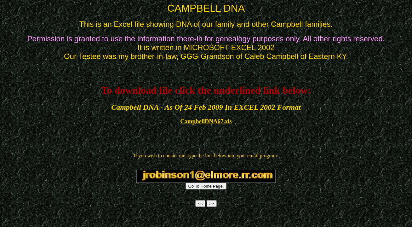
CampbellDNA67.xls (206, 121)
